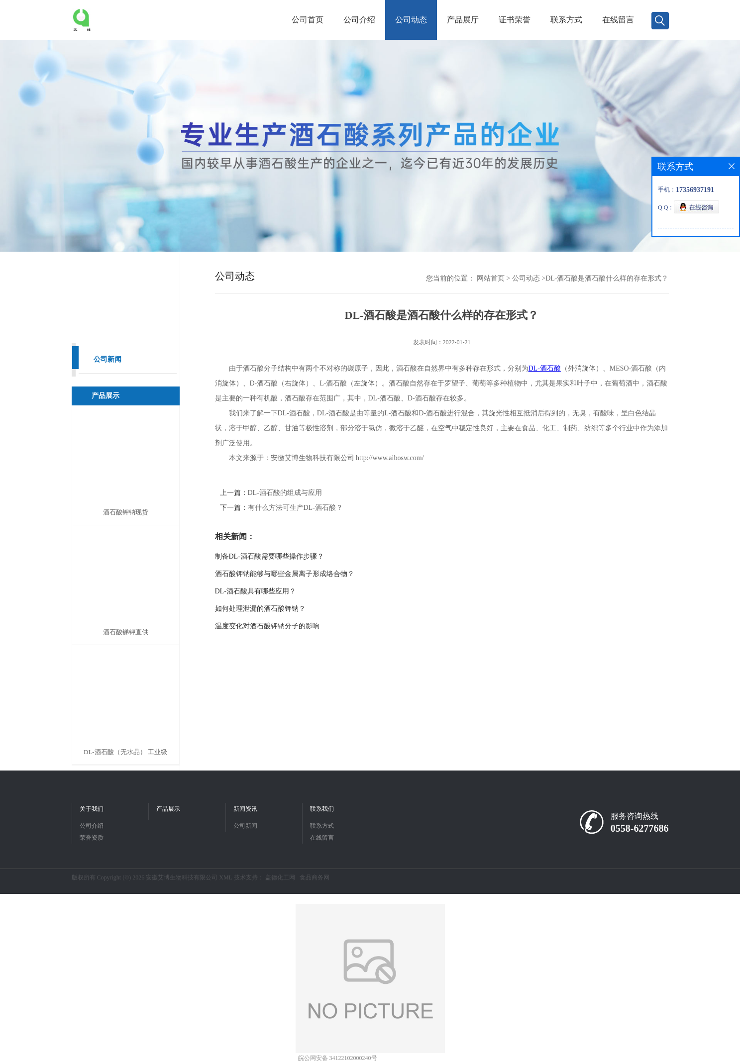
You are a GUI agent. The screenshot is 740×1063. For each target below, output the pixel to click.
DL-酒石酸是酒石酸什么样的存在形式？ (606, 278)
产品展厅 (463, 19)
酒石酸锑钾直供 (125, 632)
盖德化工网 (280, 877)
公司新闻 (107, 359)
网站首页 (491, 278)
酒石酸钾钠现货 (125, 512)
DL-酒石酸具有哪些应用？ (255, 591)
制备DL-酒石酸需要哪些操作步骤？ (269, 556)
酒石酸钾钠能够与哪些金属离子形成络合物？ (284, 574)
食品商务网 (314, 877)
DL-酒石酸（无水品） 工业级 (125, 752)
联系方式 (566, 19)
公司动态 (411, 19)
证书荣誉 (514, 19)
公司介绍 (359, 19)
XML (225, 877)
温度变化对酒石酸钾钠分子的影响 (267, 626)
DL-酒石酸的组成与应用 (285, 492)
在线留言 (618, 19)
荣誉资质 (92, 837)
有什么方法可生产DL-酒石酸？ (295, 507)
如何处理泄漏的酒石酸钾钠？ (260, 608)
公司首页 (307, 19)
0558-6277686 (640, 828)
